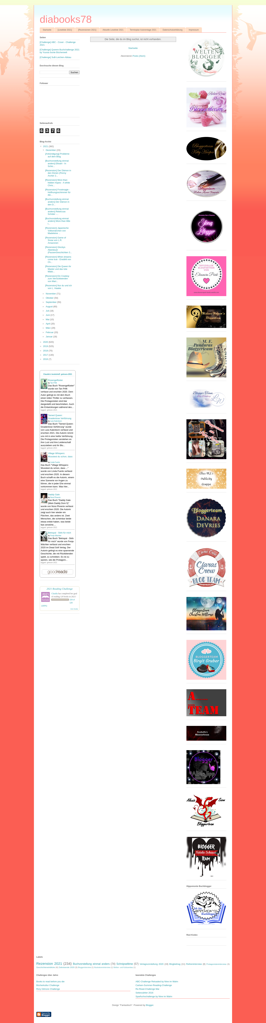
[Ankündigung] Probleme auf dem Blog (57, 155)
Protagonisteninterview (216, 964)
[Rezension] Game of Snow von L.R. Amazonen (55, 240)
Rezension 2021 (49, 963)
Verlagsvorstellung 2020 (152, 964)
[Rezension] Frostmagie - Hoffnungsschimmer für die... (57, 192)
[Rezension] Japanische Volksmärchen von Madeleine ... (57, 230)
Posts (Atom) (139, 56)
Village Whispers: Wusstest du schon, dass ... (60, 456)
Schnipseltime (124, 963)
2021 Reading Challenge (60, 588)
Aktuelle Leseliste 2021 (113, 30)
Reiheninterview (194, 964)
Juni (48, 315)
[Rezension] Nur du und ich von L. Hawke (58, 286)
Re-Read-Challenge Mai (147, 989)
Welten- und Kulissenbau (123, 967)
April (48, 323)
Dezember (51, 150)
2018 (46, 350)
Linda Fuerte (55, 462)
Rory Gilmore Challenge (48, 989)
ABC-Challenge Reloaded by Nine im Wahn (157, 981)
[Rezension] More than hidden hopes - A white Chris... (57, 182)
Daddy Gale (54, 494)
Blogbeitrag (174, 964)
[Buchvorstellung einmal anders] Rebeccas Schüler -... (57, 211)
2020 (46, 342)
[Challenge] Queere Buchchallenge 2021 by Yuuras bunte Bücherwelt (59, 51)
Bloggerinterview (84, 967)
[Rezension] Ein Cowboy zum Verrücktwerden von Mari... (57, 279)
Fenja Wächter (55, 536)
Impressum (194, 30)
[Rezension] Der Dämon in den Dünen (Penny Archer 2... (58, 173)
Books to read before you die (50, 981)
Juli (48, 310)
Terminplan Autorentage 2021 (143, 30)
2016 (46, 359)
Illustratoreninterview (102, 967)
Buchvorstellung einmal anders (91, 963)
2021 (46, 146)
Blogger (149, 1005)
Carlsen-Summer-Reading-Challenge (154, 985)
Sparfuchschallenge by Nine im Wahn (154, 996)
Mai (48, 319)
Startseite (47, 30)
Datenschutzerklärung (173, 30)
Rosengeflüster (55, 380)
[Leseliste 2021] (65, 30)
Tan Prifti (53, 383)
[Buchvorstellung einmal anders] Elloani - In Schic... (57, 163)
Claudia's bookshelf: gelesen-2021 (57, 374)
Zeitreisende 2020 (66, 967)
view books (74, 609)
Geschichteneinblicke (45, 967)
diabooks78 (66, 19)
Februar (50, 332)
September (51, 302)
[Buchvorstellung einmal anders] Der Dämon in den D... (57, 202)
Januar (49, 336)
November (51, 293)
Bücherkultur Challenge (47, 985)
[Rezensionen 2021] (87, 30)
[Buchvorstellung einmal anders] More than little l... (57, 221)
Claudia (54, 593)
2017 (46, 355)
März (48, 328)
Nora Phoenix (55, 497)
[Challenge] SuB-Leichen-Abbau (55, 57)
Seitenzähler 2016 (144, 992)
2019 (46, 346)
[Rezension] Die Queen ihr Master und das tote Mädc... (58, 269)
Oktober (50, 298)
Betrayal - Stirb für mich (59, 532)
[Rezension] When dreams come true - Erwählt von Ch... (58, 259)
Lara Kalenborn (56, 421)
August (49, 306)
